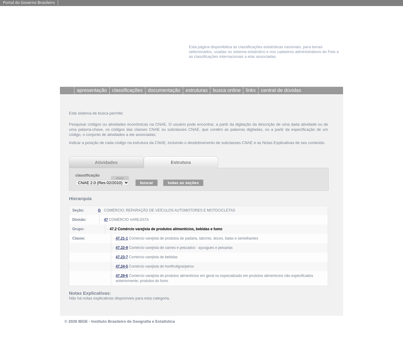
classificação (87, 175)
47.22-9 (122, 248)
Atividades (106, 162)
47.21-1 (122, 238)
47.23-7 (122, 257)
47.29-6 (122, 276)
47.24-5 (122, 266)
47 (106, 220)
